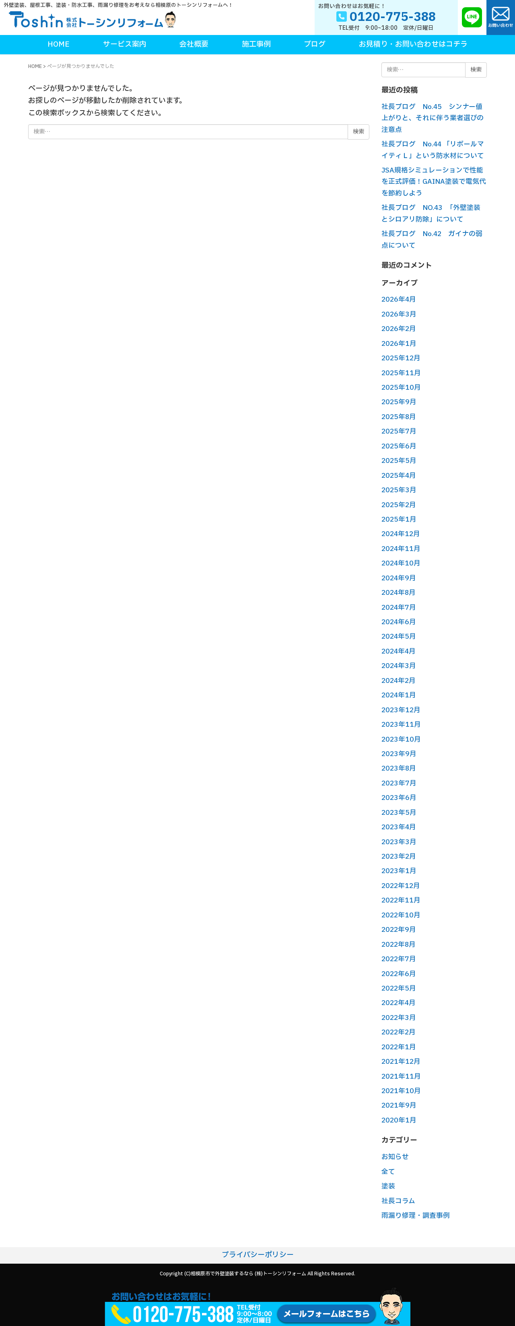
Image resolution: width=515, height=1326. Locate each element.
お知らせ (395, 1157)
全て (388, 1172)
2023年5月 (398, 813)
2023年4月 (398, 827)
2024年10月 (400, 563)
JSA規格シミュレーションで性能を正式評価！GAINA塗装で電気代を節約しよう (433, 181)
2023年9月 (398, 754)
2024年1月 (398, 695)
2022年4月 (398, 1003)
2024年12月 (400, 534)
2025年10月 (401, 387)
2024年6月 (398, 622)
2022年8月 (398, 945)
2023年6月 (398, 798)
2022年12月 (400, 886)
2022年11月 (400, 900)
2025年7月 (398, 431)
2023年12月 (400, 710)
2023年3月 (398, 842)
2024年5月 (398, 636)
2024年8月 (398, 593)
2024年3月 (398, 666)
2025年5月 (398, 461)
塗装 (388, 1186)
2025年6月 (398, 446)
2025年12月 (400, 358)
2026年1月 (398, 344)
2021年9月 (398, 1105)
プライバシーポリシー (258, 1255)
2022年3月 (398, 1018)
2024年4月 (398, 651)
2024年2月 (398, 681)
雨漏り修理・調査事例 (415, 1216)
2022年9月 (398, 930)
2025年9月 (398, 402)
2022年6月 (398, 974)
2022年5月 (398, 988)
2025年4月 (398, 476)
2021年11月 (401, 1076)
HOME (35, 66)
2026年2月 (398, 329)
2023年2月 (398, 856)
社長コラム (398, 1201)
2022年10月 (400, 915)
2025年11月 (401, 373)
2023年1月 (398, 871)
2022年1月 (398, 1047)
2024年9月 (398, 578)
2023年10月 (401, 739)
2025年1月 (398, 519)
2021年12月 (400, 1062)
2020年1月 (398, 1120)
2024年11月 (400, 549)
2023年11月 (401, 725)
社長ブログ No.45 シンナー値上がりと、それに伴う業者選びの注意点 (432, 118)
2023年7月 (398, 783)
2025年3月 (398, 490)
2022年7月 (398, 959)
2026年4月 (398, 299)
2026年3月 (398, 314)
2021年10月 (401, 1091)
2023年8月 (398, 768)
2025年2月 (398, 505)
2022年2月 (398, 1032)
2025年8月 (398, 417)
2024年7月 (398, 607)
